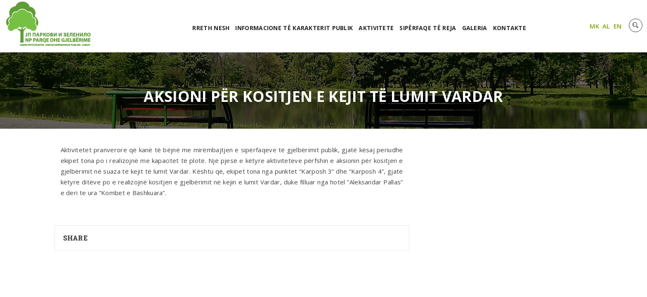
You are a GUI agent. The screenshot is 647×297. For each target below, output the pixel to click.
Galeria (474, 28)
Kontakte (509, 28)
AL (606, 26)
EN (618, 26)
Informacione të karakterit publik (294, 28)
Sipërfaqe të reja (427, 28)
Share (75, 237)
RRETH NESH (210, 28)
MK (594, 26)
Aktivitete (376, 28)
